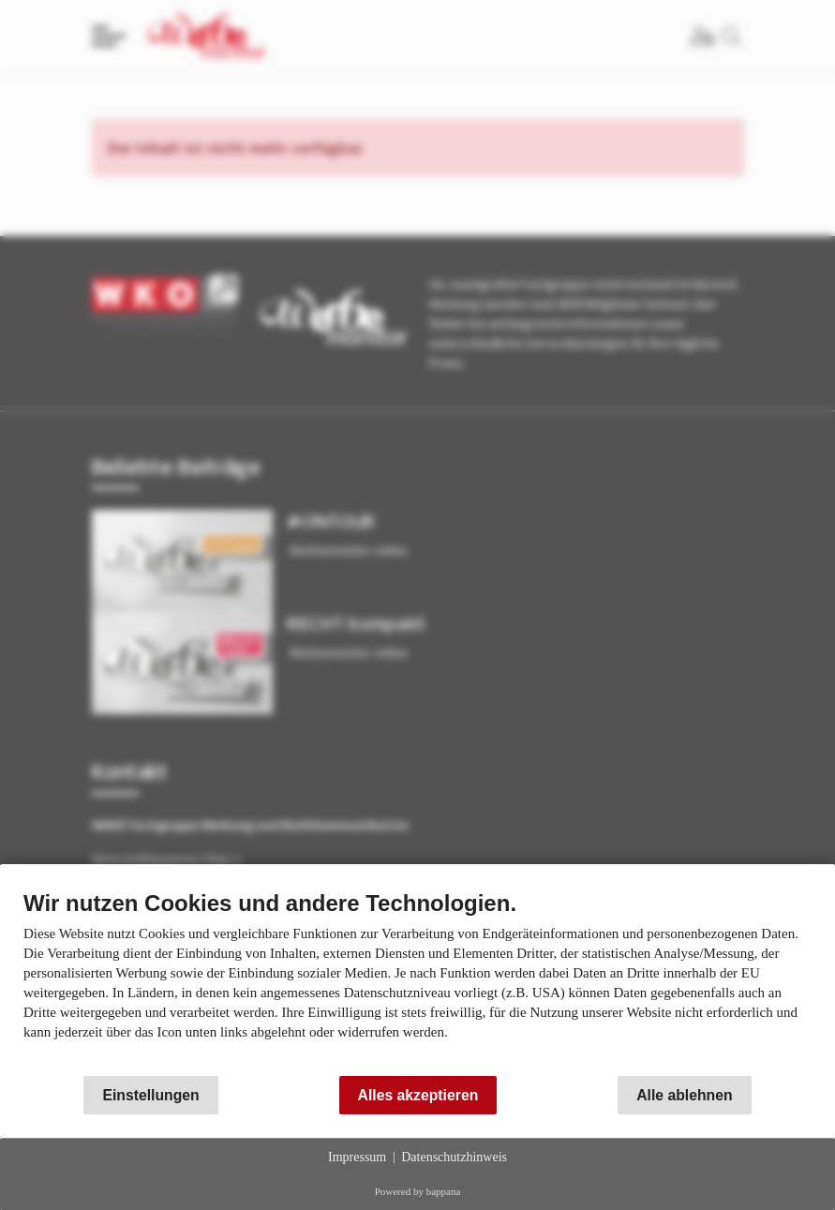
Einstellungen (150, 1095)
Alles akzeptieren (418, 1095)
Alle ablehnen (684, 1095)
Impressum (357, 1157)
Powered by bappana (418, 1191)
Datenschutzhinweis (454, 1157)
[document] (417, 979)
